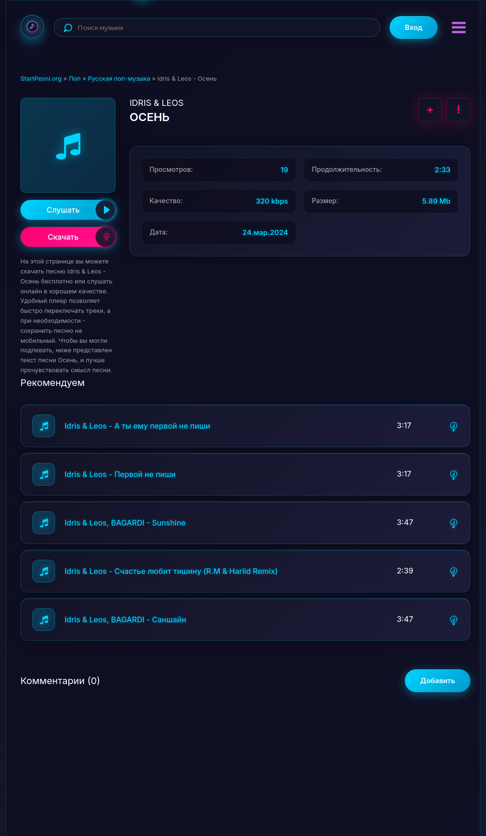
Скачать (81, 237)
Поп (75, 78)
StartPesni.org (41, 78)
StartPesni (32, 26)
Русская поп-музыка (119, 78)
